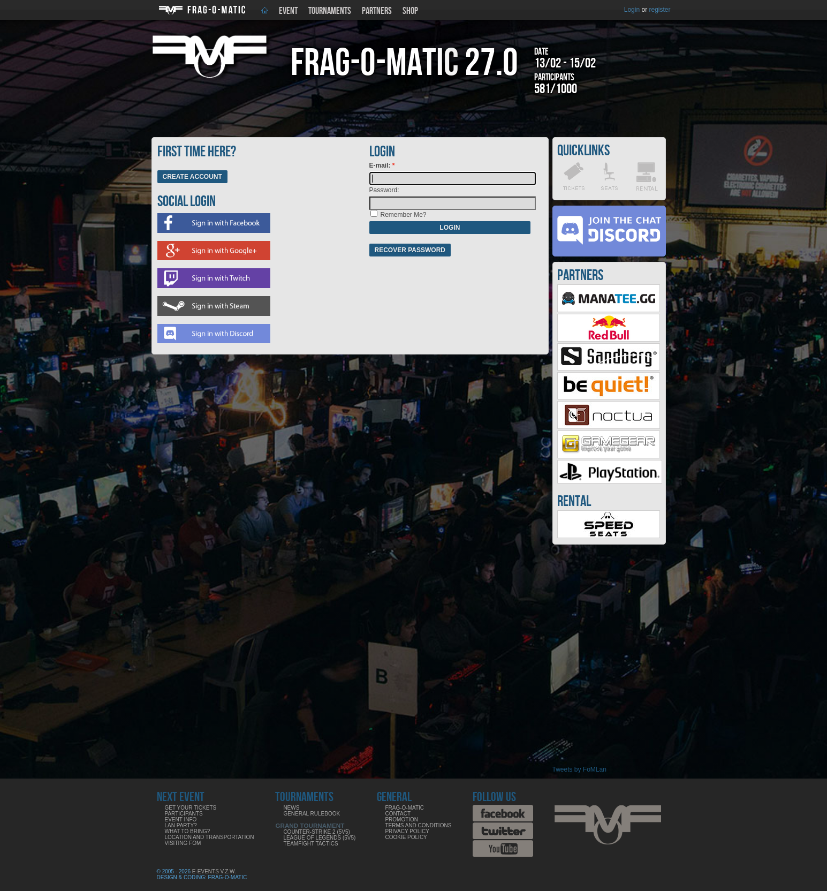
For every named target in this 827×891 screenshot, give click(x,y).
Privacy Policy (407, 831)
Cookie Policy (406, 837)
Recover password (410, 250)
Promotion (401, 819)
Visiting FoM (183, 843)
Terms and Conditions (418, 825)
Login (632, 9)
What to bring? (187, 831)
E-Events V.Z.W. (214, 871)
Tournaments (329, 11)
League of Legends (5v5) (319, 838)
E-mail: (380, 165)
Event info (181, 819)
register (659, 9)
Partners (377, 11)
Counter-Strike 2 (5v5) (316, 832)
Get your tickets (191, 808)
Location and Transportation (209, 837)
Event (288, 11)
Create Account (192, 176)
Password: (384, 190)
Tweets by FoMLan (579, 769)
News (291, 808)
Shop (410, 11)
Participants (184, 814)
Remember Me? (404, 214)
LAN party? (181, 825)
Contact (398, 814)
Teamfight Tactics (310, 844)
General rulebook (311, 814)
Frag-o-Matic (404, 808)
